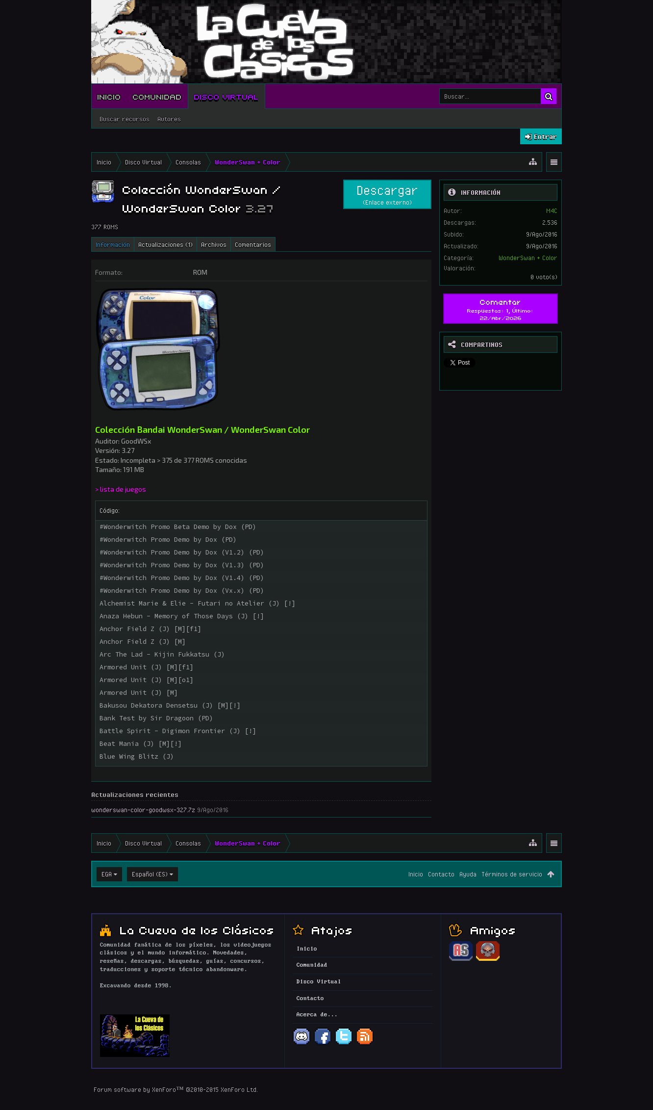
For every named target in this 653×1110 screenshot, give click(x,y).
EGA (106, 874)
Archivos (213, 244)
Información (113, 244)
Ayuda (468, 874)
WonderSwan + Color (528, 258)
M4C (551, 210)
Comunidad (157, 96)
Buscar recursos (125, 119)
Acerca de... (317, 1014)
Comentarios (253, 244)
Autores (169, 119)
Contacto (441, 874)
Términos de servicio (511, 874)
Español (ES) (150, 874)
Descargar (387, 194)
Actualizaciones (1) (165, 244)
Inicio (109, 96)
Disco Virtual (226, 96)
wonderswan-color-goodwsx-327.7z (143, 810)
